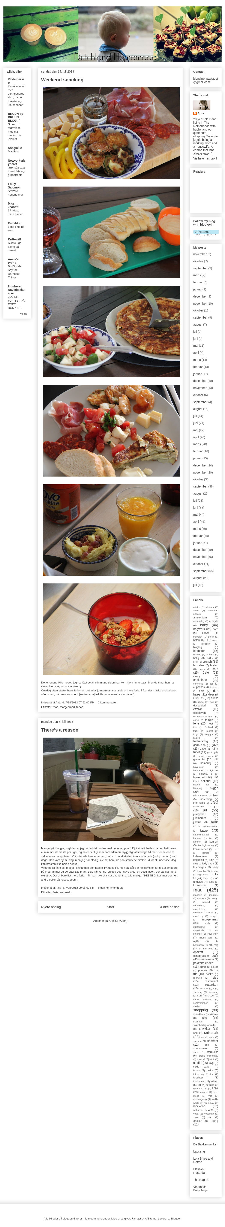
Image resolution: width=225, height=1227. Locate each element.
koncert (197, 841)
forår (195, 731)
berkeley (197, 636)
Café (205, 672)
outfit (215, 955)
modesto (197, 912)
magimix (213, 895)
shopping (200, 1010)
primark (202, 970)
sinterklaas (199, 1014)
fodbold (209, 727)
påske (209, 974)
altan (195, 610)
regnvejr (197, 977)
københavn (200, 856)
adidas (196, 607)
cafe (215, 669)
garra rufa (199, 745)
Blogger (175, 1218)
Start (110, 907)
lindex (206, 878)
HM (215, 777)
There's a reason (59, 730)
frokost (209, 731)
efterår (197, 709)
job (216, 806)
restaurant (211, 981)
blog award (212, 640)
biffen (196, 640)
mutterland (199, 927)
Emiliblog (14, 223)
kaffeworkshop (210, 826)
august (197, 324)
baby (204, 625)
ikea (215, 795)
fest (210, 723)
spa (207, 1044)
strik (212, 1059)
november (200, 254)
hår (207, 791)
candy (197, 676)
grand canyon (206, 756)
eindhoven (199, 712)
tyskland (213, 1081)
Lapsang (199, 1151)
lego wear (202, 874)
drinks (214, 698)
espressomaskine (202, 716)
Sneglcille (15, 148)
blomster (199, 651)
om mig (213, 944)
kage (204, 830)
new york (212, 933)
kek (211, 838)
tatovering (198, 1074)
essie (196, 720)
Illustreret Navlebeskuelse (16, 290)
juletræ (197, 822)
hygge (214, 788)
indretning (206, 799)
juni (195, 338)
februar (198, 282)
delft (201, 690)
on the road (206, 948)
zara (196, 1117)
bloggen (205, 643)
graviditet (199, 759)
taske (210, 1070)
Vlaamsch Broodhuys (200, 1188)
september (200, 268)
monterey (198, 916)
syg (211, 1063)
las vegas (199, 867)
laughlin (201, 871)
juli (195, 331)
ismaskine (198, 806)
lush (211, 882)
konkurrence (200, 849)
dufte (201, 702)
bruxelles (198, 665)
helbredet (198, 770)
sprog (196, 1052)
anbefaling (198, 621)
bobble (197, 654)
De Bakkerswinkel (205, 1144)
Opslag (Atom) (118, 920)
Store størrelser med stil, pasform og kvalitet (15, 132)
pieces (214, 967)
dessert (213, 694)
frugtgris (209, 734)
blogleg (197, 647)
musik (207, 923)
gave (215, 745)
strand (201, 1059)
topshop (198, 1077)
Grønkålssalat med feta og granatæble (16, 171)
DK (202, 698)
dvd (212, 702)
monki (211, 912)
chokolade (200, 680)
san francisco (205, 995)
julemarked (200, 818)
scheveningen (200, 1003)
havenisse (198, 767)
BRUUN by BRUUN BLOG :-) (15, 117)
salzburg (197, 992)
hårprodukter (200, 795)
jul (205, 810)
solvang (197, 1041)
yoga (195, 1113)
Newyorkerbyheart (16, 162)
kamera (197, 838)
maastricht (198, 930)
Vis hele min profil (205, 158)
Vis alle (23, 314)
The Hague (200, 1179)
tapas (79, 707)
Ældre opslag (170, 907)
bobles (210, 654)
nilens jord (206, 937)
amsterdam (200, 617)
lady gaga (208, 863)
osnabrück (199, 955)
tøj (199, 1084)
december (200, 296)
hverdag (197, 788)
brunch (207, 661)
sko (204, 1017)
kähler (205, 853)
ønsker (197, 1120)
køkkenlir (198, 859)
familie (209, 719)
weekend (199, 1106)
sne (195, 1032)
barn (215, 629)
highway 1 (205, 774)
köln (195, 863)
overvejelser (207, 959)
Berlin (211, 636)
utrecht (204, 1092)
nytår (196, 941)
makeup (201, 898)
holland (205, 781)
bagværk (199, 629)
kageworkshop (201, 834)
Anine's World (13, 261)
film (195, 727)
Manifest (13, 151)
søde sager (201, 1066)
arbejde (213, 621)
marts (197, 275)
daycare (214, 687)
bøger (202, 669)
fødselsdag (200, 741)
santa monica (202, 999)
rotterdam (211, 984)
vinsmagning (200, 1099)
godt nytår (212, 752)
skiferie (214, 1014)
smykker (204, 1028)
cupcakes (199, 687)
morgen (214, 916)
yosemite (209, 1113)
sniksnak (65, 892)
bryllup (214, 665)
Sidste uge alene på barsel (14, 246)
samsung (213, 992)
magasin (197, 895)
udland (197, 1088)
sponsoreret (200, 1048)
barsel (205, 632)
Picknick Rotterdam (200, 1170)
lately (215, 867)
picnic (203, 967)
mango (214, 898)
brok (195, 662)
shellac (197, 1006)
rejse (215, 977)
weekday (209, 1103)
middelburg (199, 905)
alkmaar (210, 607)
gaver (203, 748)
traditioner (198, 1081)
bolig (196, 658)
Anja (201, 113)
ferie (55, 892)
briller (210, 658)
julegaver (199, 814)
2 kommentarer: (108, 702)
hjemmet (199, 777)
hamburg (205, 763)
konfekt (213, 841)
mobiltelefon (199, 909)
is (211, 802)
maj (195, 345)
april (196, 352)
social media (207, 1037)
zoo (210, 1117)
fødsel (196, 738)
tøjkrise (210, 1085)
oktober (198, 261)
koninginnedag (206, 845)
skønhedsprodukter (204, 1025)
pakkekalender (203, 963)
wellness (197, 1110)
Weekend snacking (62, 79)
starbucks (212, 1052)
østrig (214, 1120)
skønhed (197, 1021)
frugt (195, 734)
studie (197, 1063)
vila (210, 1096)
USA (215, 1088)
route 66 (204, 988)
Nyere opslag (51, 907)
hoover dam (201, 784)
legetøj (214, 871)
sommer (212, 1041)
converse (198, 683)
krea (215, 849)
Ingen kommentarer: (111, 887)
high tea (213, 770)
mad (55, 707)
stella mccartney (208, 1055)
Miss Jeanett (13, 205)
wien (210, 1110)
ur (206, 1088)
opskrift (198, 952)
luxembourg (200, 885)
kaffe (214, 822)
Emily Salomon (14, 185)
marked (206, 902)
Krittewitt (14, 239)
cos (211, 683)
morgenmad (67, 707)
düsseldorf (199, 705)
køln (211, 859)
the (212, 1074)
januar (197, 289)
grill (216, 759)
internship (199, 802)
